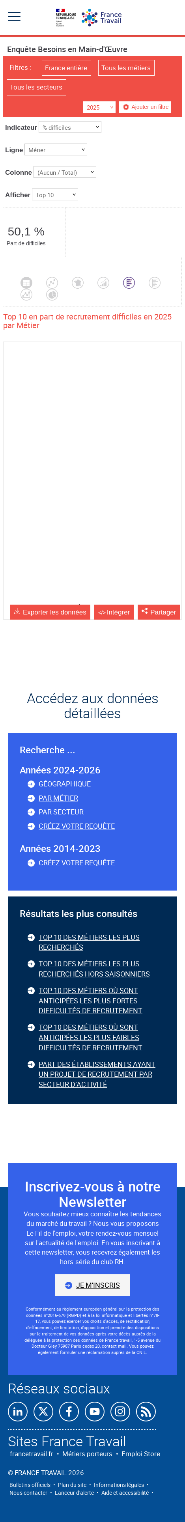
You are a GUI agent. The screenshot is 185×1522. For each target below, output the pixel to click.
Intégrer (118, 612)
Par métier (58, 798)
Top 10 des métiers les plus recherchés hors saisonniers (94, 969)
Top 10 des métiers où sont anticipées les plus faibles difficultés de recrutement (90, 1037)
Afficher (17, 195)
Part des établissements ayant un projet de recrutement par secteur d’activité (97, 1074)
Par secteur (61, 811)
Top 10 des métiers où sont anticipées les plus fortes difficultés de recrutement (90, 1000)
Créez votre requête (77, 826)
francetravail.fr (31, 1453)
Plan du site (72, 1484)
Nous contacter (28, 1492)
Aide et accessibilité (125, 1492)
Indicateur (21, 127)
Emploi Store (140, 1453)
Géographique (65, 783)
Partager (163, 612)
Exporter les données (54, 612)
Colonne (18, 172)
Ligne (14, 150)
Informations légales (119, 1484)
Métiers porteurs (87, 1453)
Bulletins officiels (29, 1484)
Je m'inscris (98, 1285)
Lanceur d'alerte (74, 1492)
